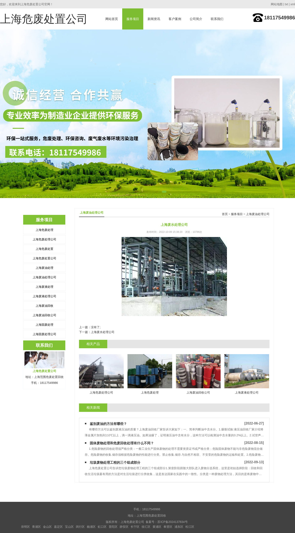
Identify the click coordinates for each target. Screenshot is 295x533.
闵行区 (80, 526)
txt (286, 4)
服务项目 (132, 19)
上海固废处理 (44, 324)
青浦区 (36, 526)
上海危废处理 (44, 230)
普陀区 (113, 526)
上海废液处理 (44, 286)
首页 (225, 214)
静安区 (124, 526)
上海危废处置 (44, 248)
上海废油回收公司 (44, 315)
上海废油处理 (44, 267)
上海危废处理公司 (44, 239)
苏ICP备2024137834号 (172, 522)
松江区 (189, 526)
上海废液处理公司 (44, 296)
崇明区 (25, 526)
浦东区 (178, 526)
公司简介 (196, 19)
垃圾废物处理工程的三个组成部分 (115, 462)
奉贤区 (168, 526)
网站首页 (111, 19)
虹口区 (102, 526)
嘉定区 (58, 526)
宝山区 (69, 526)
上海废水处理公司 (102, 332)
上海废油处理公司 (44, 277)
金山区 (47, 526)
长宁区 (135, 526)
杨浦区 (91, 526)
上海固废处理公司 (44, 334)
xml (292, 4)
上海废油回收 (44, 305)
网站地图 (277, 4)
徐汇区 (146, 526)
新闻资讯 (154, 19)
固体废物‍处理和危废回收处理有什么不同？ (122, 443)
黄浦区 (157, 526)
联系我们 (217, 19)
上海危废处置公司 (44, 258)
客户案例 (175, 19)
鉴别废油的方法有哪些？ (108, 424)
